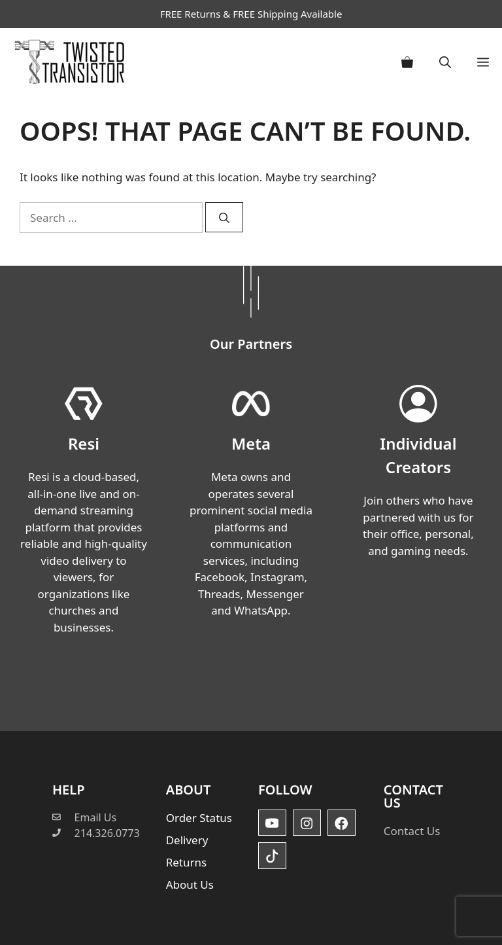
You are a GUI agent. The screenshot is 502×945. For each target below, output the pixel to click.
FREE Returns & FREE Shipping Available (251, 13)
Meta (251, 443)
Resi (83, 443)
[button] (445, 62)
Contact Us (412, 830)
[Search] (224, 217)
